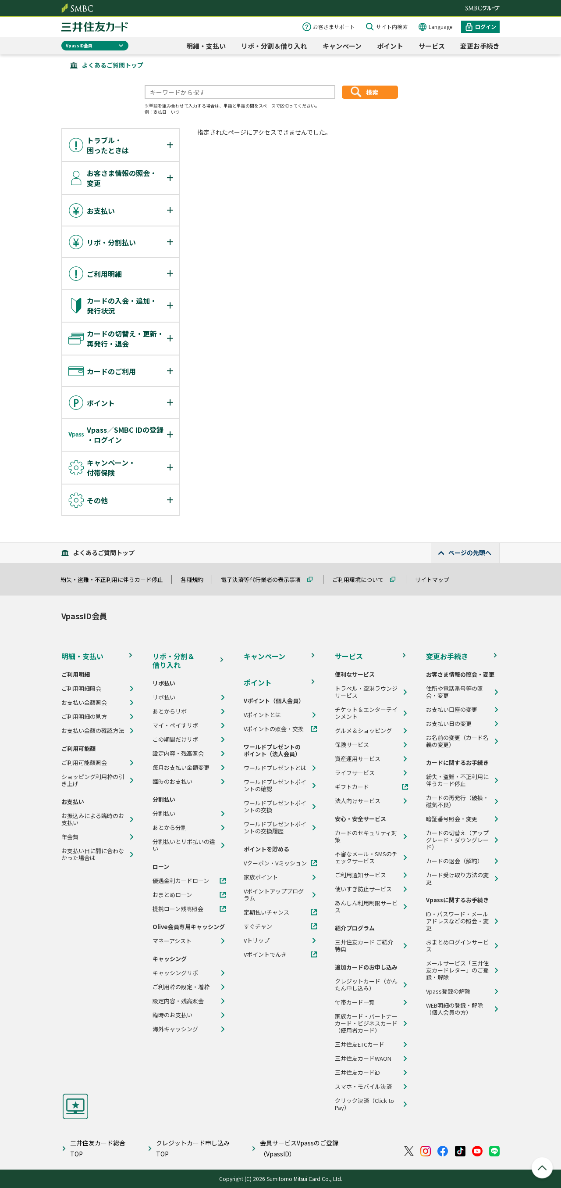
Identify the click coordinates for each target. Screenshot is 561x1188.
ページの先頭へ (469, 552)
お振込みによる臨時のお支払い (92, 819)
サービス (432, 45)
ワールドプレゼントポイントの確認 (275, 786)
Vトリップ (257, 940)
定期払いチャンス (266, 912)
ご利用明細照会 (81, 688)
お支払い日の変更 (449, 723)
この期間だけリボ (175, 739)
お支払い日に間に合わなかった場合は (92, 854)
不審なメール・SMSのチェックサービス (366, 858)
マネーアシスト (172, 940)
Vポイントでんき (265, 954)
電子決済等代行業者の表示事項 (265, 579)
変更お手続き (480, 45)
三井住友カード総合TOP (97, 1148)
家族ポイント (261, 877)
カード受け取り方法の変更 (457, 879)
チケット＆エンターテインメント (366, 713)
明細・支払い (206, 45)
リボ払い (164, 697)
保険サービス (352, 744)
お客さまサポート (334, 26)
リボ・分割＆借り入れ (274, 45)
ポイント (390, 45)
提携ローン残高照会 (178, 908)
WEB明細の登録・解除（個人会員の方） (454, 1009)
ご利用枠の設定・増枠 (181, 987)
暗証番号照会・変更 (451, 818)
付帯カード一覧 (355, 1002)
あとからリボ (170, 711)
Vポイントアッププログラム (274, 895)
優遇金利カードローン (181, 880)
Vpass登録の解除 (448, 991)
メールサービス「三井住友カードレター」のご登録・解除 (457, 970)
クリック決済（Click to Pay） (364, 1104)
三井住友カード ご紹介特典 (364, 946)
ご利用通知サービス (360, 875)
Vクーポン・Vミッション (275, 863)
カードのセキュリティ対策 (366, 836)
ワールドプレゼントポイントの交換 (275, 807)
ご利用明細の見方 (84, 716)
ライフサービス (355, 772)
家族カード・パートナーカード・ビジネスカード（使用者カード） (366, 1023)
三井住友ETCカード (359, 1044)
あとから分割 (170, 827)
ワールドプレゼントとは (275, 768)
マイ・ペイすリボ (175, 725)
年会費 (69, 836)
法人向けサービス (357, 800)
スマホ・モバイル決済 (363, 1086)
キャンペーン (342, 45)
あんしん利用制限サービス (366, 907)
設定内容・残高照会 (178, 753)
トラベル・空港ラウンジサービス (366, 692)
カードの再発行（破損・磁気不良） (457, 801)
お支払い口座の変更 (451, 709)
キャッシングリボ (175, 972)
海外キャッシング (175, 1029)
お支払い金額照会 (84, 702)
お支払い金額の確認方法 (92, 730)
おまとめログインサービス (457, 946)
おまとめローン (172, 894)
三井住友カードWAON (363, 1058)
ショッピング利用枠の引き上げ (92, 780)
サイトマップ (436, 579)
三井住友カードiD (357, 1072)
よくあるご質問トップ (112, 65)
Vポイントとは (262, 714)
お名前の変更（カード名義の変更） (457, 741)
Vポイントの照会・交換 (274, 728)
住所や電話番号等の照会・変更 (454, 692)
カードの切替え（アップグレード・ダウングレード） (457, 840)
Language (440, 26)
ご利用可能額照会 (84, 762)
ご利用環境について (361, 579)
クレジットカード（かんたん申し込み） (366, 985)
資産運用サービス (357, 758)
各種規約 (195, 579)
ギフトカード (352, 786)
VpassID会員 (79, 45)
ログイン (485, 26)
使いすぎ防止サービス (363, 889)
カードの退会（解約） (454, 861)
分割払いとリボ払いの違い (184, 845)
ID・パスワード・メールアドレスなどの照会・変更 (457, 921)
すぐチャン (258, 926)
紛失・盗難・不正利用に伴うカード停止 (115, 579)
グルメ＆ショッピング (363, 730)
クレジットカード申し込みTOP (193, 1148)
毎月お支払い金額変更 (181, 767)
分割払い (164, 813)
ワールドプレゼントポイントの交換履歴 (275, 828)
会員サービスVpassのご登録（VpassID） (299, 1148)
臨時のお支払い (172, 781)
